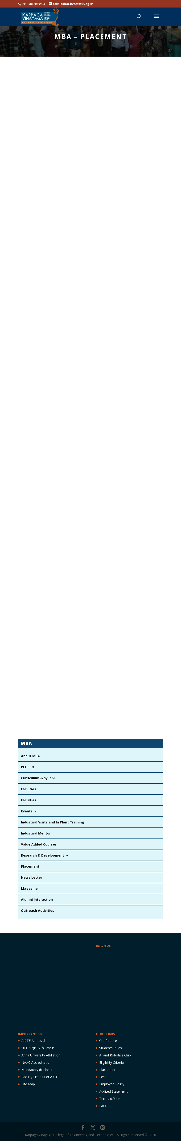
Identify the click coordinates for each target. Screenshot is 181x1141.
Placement (107, 1069)
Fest (102, 1077)
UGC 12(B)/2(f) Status (37, 1048)
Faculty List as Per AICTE (40, 1077)
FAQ (102, 1106)
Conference (108, 1040)
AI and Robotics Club (115, 1055)
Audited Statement (113, 1091)
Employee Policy (111, 1084)
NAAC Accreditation (36, 1062)
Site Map (28, 1084)
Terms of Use (109, 1098)
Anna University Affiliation (40, 1055)
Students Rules (110, 1048)
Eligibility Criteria (111, 1062)
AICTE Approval (33, 1040)
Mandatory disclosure (37, 1069)
